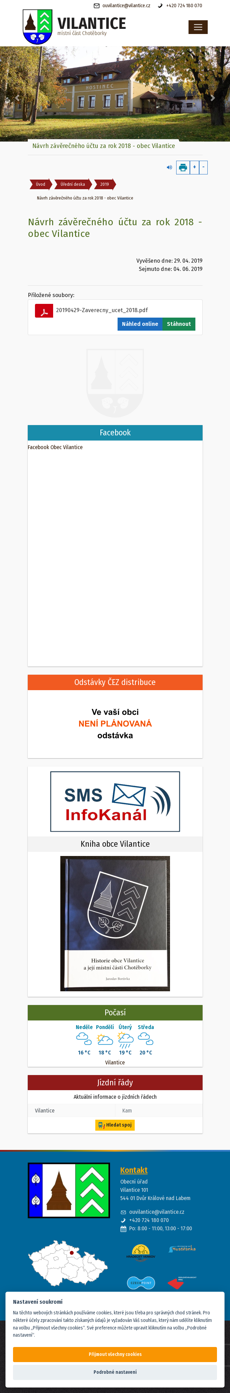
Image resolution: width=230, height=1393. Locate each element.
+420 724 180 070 (179, 6)
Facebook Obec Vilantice (55, 447)
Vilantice (115, 1062)
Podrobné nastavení (115, 1372)
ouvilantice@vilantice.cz (122, 6)
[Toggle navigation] (198, 27)
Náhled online (140, 324)
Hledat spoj (115, 1125)
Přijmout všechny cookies (115, 1354)
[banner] (92, 27)
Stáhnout (179, 324)
